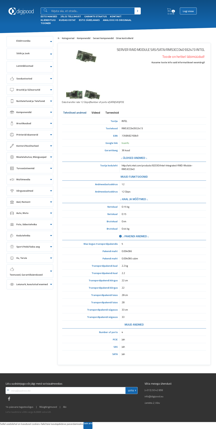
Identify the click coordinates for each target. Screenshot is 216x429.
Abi (64, 407)
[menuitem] (30, 41)
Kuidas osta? (67, 20)
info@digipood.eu (154, 396)
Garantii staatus (95, 16)
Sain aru (87, 423)
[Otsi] (138, 11)
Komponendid (83, 38)
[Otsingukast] (92, 11)
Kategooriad (68, 38)
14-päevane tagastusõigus (19, 407)
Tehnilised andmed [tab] (74, 113)
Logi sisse (188, 11)
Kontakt (115, 16)
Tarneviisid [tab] (112, 113)
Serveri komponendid (103, 38)
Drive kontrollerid (124, 38)
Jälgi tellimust (70, 16)
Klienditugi (48, 20)
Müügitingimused (48, 407)
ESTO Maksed (49, 16)
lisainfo (125, 143)
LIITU (131, 390)
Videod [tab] (96, 113)
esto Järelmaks (89, 20)
